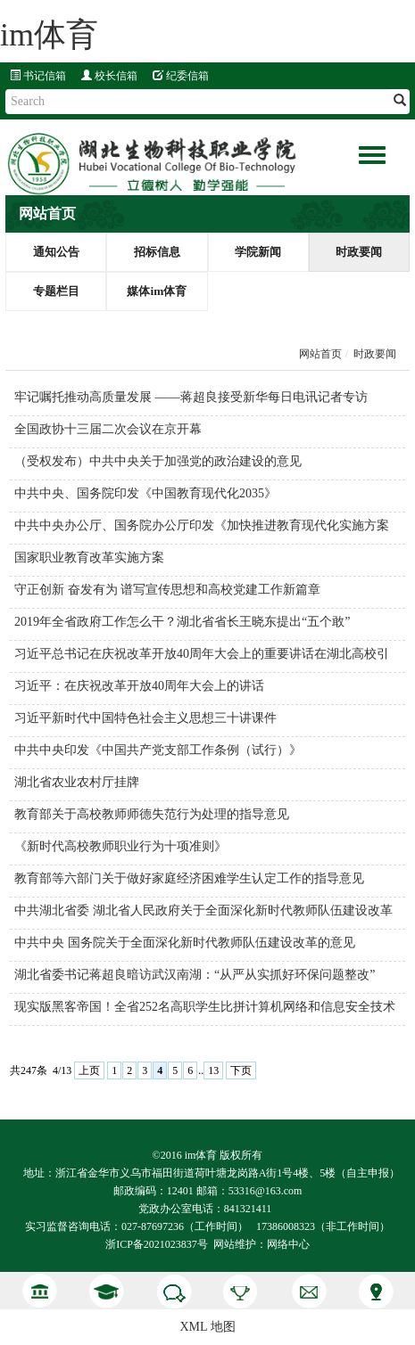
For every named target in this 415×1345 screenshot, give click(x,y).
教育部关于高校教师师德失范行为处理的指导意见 (151, 814)
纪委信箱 (181, 76)
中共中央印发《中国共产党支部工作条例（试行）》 (158, 750)
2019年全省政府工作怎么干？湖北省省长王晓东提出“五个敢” (182, 621)
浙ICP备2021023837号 (156, 1244)
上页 (89, 1070)
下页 (241, 1070)
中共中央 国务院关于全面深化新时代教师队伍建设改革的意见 (184, 942)
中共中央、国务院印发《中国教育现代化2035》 (145, 493)
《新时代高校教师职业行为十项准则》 (120, 846)
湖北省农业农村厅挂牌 (76, 782)
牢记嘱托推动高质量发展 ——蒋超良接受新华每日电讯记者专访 (191, 397)
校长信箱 (109, 76)
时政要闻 (359, 251)
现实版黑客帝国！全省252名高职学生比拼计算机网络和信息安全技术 (204, 1006)
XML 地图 (207, 1326)
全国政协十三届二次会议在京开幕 (108, 429)
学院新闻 (258, 251)
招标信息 (157, 251)
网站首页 (320, 354)
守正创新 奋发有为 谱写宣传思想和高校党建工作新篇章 (167, 589)
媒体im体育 (157, 291)
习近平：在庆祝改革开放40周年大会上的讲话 (139, 686)
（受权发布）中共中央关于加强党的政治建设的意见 (158, 461)
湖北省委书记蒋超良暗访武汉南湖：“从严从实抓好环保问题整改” (194, 974)
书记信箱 (38, 76)
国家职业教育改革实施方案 (89, 557)
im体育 (49, 35)
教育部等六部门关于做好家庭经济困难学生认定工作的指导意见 (189, 878)
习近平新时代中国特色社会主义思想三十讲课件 (145, 718)
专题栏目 (56, 291)
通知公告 (56, 251)
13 (213, 1070)
